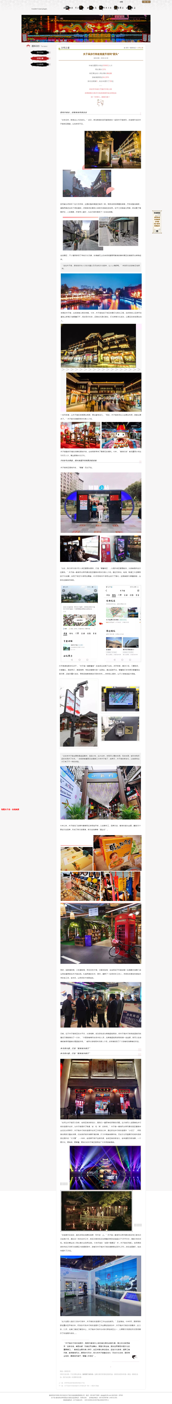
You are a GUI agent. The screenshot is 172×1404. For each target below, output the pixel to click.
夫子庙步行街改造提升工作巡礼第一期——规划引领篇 (81, 1386)
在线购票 (157, 219)
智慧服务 (157, 226)
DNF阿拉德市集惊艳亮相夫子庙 (74, 1383)
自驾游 (157, 221)
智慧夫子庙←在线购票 (10, 809)
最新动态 (133, 48)
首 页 (146, 2)
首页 (127, 48)
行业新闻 (40, 64)
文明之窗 (40, 58)
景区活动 (40, 52)
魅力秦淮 (157, 224)
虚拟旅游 (157, 217)
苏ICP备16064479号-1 (101, 1400)
